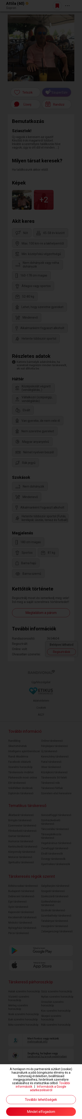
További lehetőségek (41, 1100)
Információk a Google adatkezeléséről (48, 1088)
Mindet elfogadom (41, 1112)
